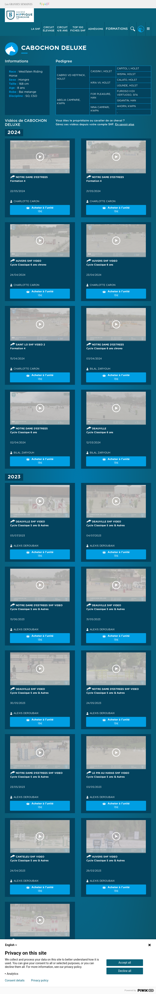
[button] (36, 29)
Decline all (124, 971)
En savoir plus (124, 124)
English (11, 945)
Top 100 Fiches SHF (78, 29)
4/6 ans (62, 29)
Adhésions (95, 29)
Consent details (15, 980)
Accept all (124, 962)
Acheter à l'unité (40, 210)
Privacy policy (39, 980)
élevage (48, 29)
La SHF (35, 29)
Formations (117, 28)
